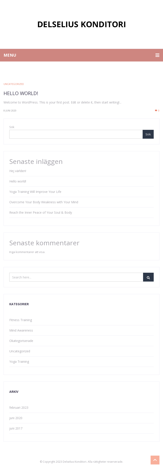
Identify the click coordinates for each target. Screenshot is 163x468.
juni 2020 (15, 418)
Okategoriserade (21, 341)
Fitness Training (20, 320)
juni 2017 (15, 428)
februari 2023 (18, 407)
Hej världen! (17, 171)
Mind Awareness (21, 330)
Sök (11, 127)
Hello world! (21, 93)
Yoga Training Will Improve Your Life (35, 192)
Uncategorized (14, 84)
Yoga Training (19, 361)
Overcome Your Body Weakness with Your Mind (43, 202)
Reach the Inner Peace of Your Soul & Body (40, 212)
